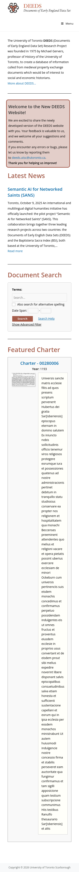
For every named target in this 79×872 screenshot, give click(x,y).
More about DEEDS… (22, 83)
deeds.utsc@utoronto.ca (28, 158)
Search (22, 319)
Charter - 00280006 (39, 363)
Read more (15, 251)
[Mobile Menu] (67, 23)
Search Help (46, 318)
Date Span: (19, 310)
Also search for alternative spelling (40, 304)
